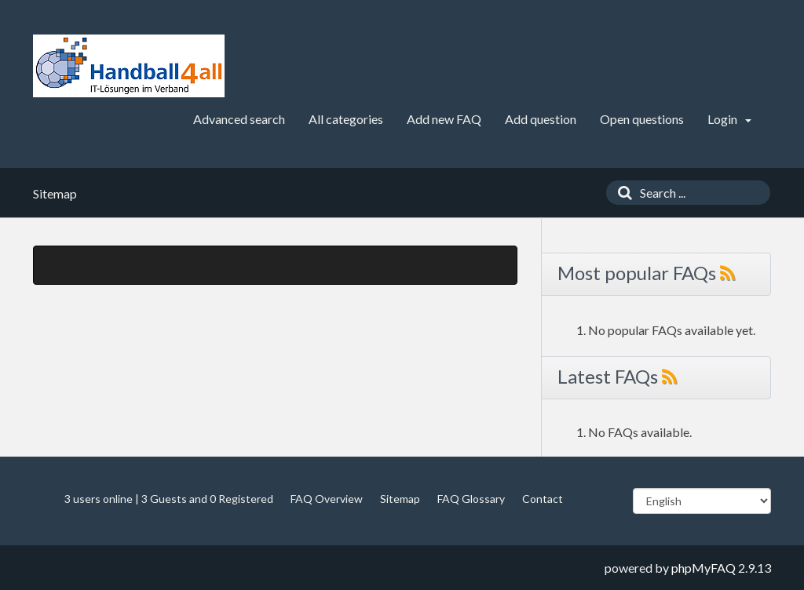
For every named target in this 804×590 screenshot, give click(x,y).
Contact (542, 498)
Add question (540, 118)
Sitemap (400, 498)
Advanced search (239, 118)
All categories (346, 118)
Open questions (642, 118)
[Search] (621, 192)
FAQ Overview (327, 498)
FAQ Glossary (471, 498)
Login (729, 118)
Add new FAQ (444, 118)
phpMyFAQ (703, 567)
